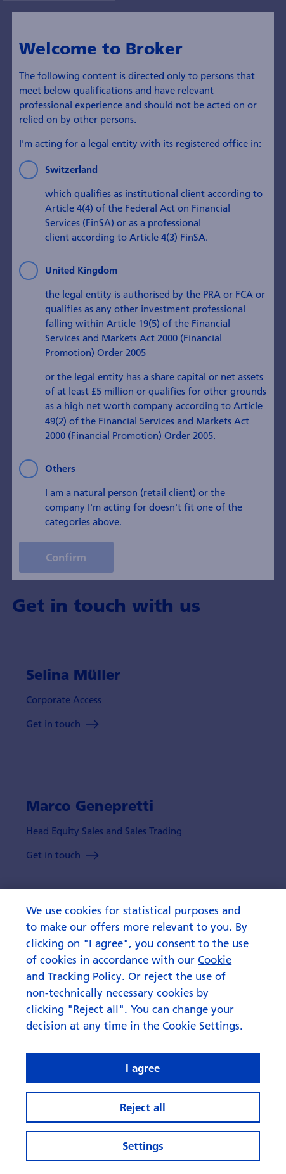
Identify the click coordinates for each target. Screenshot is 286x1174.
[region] (143, 1031)
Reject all (143, 1107)
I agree (143, 1068)
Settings (143, 1145)
